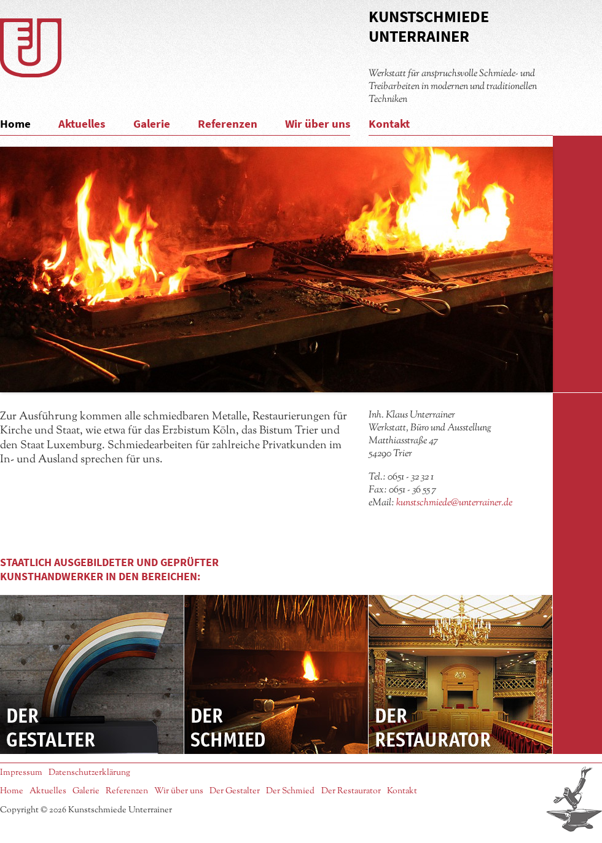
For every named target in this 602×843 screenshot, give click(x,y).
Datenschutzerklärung (89, 772)
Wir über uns (317, 123)
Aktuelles (81, 123)
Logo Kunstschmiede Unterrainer (30, 47)
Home (15, 123)
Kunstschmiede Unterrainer (429, 26)
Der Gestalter (92, 674)
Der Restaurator (461, 674)
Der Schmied (276, 674)
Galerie (151, 123)
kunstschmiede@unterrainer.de (454, 502)
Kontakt (389, 123)
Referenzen (227, 123)
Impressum (21, 772)
